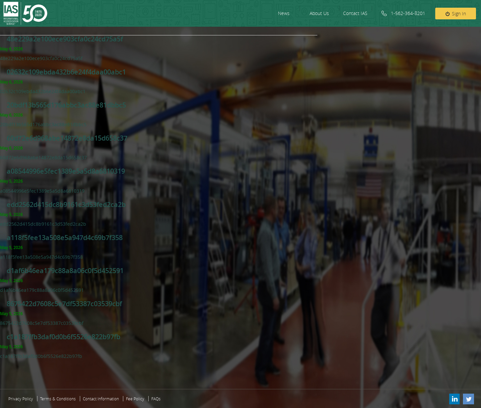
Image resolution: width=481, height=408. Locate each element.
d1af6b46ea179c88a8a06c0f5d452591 (65, 270)
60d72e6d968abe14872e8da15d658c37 (67, 138)
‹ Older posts (5, 372)
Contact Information (101, 398)
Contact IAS (355, 13)
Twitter (468, 398)
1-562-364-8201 (408, 13)
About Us (319, 13)
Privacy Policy (20, 398)
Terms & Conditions (58, 398)
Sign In (459, 13)
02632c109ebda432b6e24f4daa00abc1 (66, 71)
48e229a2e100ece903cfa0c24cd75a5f (65, 38)
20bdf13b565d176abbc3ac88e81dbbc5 (66, 105)
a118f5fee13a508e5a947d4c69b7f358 (65, 237)
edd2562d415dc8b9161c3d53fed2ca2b (66, 204)
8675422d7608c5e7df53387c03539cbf (64, 303)
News (284, 13)
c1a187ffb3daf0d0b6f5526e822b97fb (63, 336)
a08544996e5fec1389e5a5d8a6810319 (66, 171)
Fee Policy (135, 398)
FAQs (156, 398)
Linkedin (454, 398)
